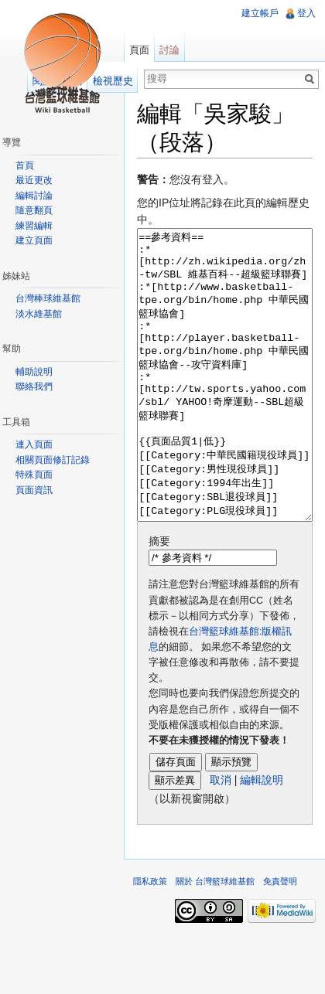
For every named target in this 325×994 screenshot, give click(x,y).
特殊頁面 (34, 474)
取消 (220, 838)
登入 (306, 13)
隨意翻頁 (34, 210)
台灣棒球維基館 (47, 298)
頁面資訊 (34, 490)
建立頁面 (34, 240)
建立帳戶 (260, 13)
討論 (169, 50)
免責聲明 (280, 939)
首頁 (24, 165)
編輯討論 (34, 195)
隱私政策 (150, 939)
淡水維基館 (38, 313)
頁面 (139, 50)
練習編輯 (34, 225)
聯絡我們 (34, 386)
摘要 (159, 599)
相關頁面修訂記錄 (52, 459)
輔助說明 (34, 371)
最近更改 (34, 180)
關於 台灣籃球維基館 (215, 939)
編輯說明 (261, 838)
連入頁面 (34, 444)
